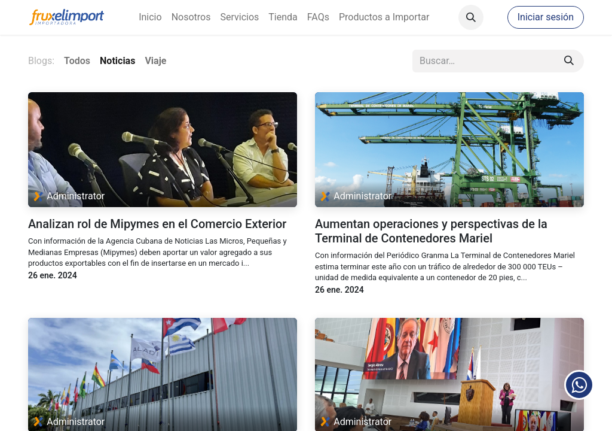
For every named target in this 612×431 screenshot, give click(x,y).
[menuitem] (150, 17)
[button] (471, 17)
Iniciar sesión (546, 17)
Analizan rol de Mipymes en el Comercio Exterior (157, 224)
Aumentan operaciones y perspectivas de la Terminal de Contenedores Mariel (431, 231)
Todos (77, 60)
